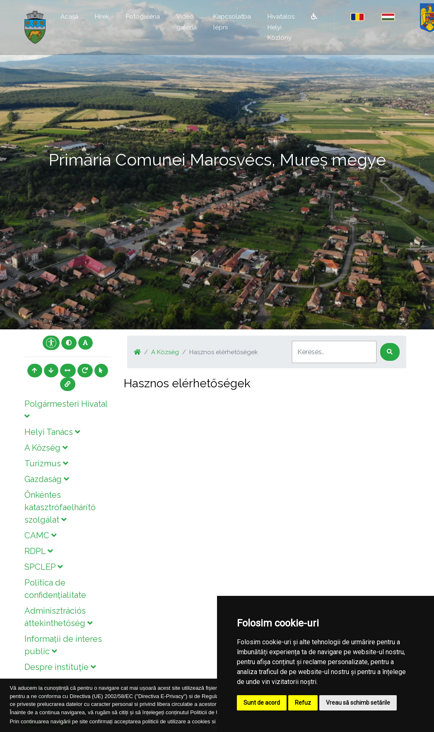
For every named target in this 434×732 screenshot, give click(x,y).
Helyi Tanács (52, 432)
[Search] (334, 352)
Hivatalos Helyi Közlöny (281, 27)
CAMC (40, 535)
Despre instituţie (60, 667)
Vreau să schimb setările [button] (358, 702)
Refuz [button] (303, 702)
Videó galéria (186, 22)
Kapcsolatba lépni (232, 22)
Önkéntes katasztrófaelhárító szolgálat (60, 507)
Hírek (102, 16)
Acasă (69, 16)
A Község (46, 448)
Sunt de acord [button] (262, 702)
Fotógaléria (143, 16)
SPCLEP (43, 567)
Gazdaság (46, 479)
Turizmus (46, 463)
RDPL (38, 551)
